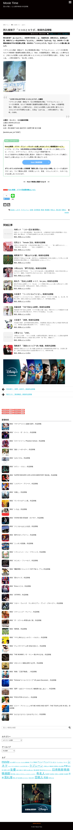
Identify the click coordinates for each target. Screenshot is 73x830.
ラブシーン (25, 210)
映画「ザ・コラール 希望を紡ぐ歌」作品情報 (25, 620)
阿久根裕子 (66, 33)
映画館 (47, 210)
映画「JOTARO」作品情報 (19, 595)
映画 (42, 210)
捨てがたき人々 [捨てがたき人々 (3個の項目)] (48, 770)
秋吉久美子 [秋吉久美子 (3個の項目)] (31, 777)
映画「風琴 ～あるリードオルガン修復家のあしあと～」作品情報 (32, 689)
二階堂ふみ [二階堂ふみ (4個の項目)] (46, 766)
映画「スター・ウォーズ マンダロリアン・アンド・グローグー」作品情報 (36, 603)
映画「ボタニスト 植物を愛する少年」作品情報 (26, 663)
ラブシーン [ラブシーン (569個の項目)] (36, 765)
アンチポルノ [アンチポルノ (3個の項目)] (60, 762)
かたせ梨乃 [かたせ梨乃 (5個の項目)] (13, 762)
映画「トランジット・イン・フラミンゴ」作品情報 (28, 552)
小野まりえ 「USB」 (22, 333)
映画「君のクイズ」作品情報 (20, 577)
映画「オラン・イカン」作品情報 (21, 466)
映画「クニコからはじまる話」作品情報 (24, 526)
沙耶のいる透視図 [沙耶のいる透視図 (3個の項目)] (59, 774)
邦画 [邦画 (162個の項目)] (46, 777)
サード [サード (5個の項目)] (65, 762)
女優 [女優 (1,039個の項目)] (13, 769)
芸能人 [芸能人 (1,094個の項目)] (39, 777)
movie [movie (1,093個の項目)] (5, 761)
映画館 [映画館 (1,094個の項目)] (6, 773)
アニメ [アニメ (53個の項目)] (40, 762)
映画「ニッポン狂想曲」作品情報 (21, 543)
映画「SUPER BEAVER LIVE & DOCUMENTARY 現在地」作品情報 (33, 475)
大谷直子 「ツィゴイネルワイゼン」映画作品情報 (33, 294)
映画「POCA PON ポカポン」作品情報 (23, 697)
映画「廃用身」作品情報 (18, 629)
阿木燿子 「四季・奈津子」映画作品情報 (18, 389)
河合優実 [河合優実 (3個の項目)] (66, 774)
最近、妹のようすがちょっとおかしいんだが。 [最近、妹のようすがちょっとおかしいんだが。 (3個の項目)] (24, 774)
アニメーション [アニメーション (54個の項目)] (49, 762)
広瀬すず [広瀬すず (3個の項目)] (21, 770)
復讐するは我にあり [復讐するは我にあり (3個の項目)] (28, 770)
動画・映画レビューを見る (22, 237)
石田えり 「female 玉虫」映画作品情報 (29, 242)
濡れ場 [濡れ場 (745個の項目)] (8, 777)
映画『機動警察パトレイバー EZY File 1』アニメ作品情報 (30, 569)
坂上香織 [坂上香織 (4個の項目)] (61, 766)
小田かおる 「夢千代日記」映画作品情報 (30, 268)
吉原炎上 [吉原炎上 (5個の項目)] (56, 766)
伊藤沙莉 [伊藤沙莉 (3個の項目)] (51, 766)
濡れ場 (58, 210)
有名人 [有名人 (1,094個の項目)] (40, 773)
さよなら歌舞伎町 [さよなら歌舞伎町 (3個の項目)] (25, 762)
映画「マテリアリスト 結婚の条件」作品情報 (25, 424)
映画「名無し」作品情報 (18, 492)
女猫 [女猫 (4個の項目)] (17, 770)
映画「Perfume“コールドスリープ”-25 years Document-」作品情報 (33, 680)
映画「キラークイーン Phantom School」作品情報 (27, 441)
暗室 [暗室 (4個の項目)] (12, 774)
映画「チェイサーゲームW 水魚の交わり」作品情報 (28, 646)
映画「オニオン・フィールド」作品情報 (24, 560)
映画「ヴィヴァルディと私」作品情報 (23, 501)
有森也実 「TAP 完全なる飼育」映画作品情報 (32, 307)
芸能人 (64, 210)
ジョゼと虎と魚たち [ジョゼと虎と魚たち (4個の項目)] (24, 766)
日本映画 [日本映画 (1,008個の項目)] (57, 769)
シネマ (17, 210)
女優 (31, 210)
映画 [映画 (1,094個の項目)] (66, 769)
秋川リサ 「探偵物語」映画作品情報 (17, 394)
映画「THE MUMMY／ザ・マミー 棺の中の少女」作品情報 (30, 654)
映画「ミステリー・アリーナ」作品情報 (24, 483)
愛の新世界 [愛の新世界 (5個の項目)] (37, 770)
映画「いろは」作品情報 (18, 509)
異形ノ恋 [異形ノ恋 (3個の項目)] (15, 777)
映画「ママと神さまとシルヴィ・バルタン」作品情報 (28, 637)
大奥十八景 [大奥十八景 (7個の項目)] (6, 770)
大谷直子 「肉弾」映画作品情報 (26, 320)
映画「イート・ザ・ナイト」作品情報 (23, 432)
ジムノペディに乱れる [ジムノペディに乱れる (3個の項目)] (13, 766)
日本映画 (37, 210)
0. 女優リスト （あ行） (55, 33)
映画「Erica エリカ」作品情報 (20, 586)
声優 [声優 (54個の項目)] (66, 766)
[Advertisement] (36, 15)
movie (12, 210)
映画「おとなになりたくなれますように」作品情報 (28, 714)
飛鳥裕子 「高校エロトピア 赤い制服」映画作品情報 (35, 346)
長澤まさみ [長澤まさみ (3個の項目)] (51, 777)
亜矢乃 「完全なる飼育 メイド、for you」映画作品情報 (36, 281)
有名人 (52, 210)
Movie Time (10, 3)
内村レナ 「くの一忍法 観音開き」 (27, 230)
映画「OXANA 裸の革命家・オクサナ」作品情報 (27, 518)
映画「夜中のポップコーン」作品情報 (23, 535)
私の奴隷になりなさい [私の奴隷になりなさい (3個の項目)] (23, 777)
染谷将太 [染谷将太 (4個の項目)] (52, 774)
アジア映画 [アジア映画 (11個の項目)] (33, 762)
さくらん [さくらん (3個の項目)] (18, 762)
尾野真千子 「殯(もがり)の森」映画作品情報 (31, 255)
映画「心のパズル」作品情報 (20, 458)
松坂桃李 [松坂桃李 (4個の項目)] (47, 774)
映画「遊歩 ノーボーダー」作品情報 (22, 449)
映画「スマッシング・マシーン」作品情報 (24, 612)
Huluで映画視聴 (36, 162)
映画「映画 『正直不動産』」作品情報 (23, 671)
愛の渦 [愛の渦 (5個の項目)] (42, 770)
